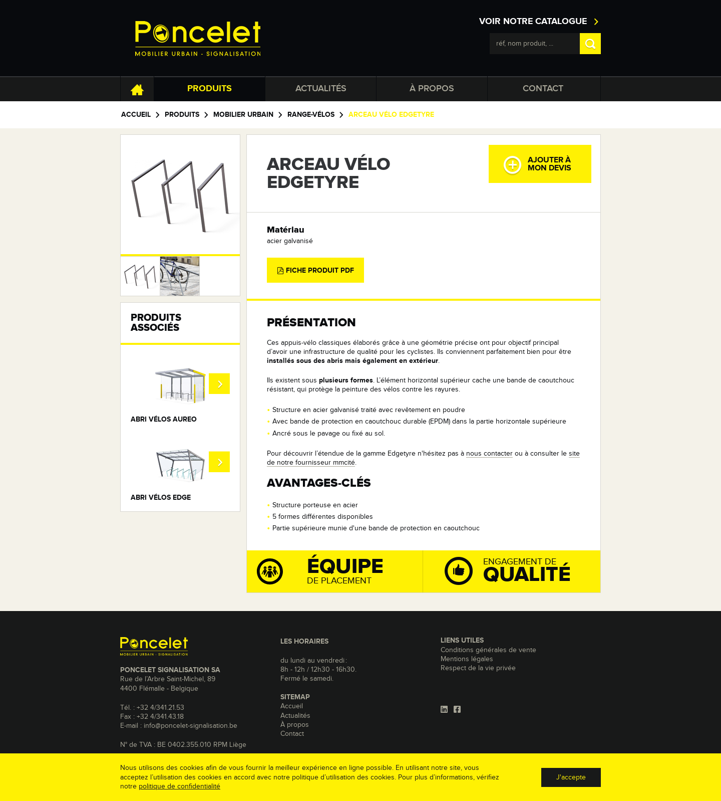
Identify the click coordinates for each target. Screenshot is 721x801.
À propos (432, 88)
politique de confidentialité (179, 786)
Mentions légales (467, 659)
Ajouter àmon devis (537, 165)
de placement (340, 570)
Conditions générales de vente (488, 650)
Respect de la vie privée (478, 668)
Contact (543, 88)
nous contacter (489, 453)
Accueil (136, 114)
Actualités (320, 88)
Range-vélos (310, 114)
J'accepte (571, 777)
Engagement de (521, 569)
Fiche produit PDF (315, 270)
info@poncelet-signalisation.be (190, 725)
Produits (209, 88)
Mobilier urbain (243, 114)
